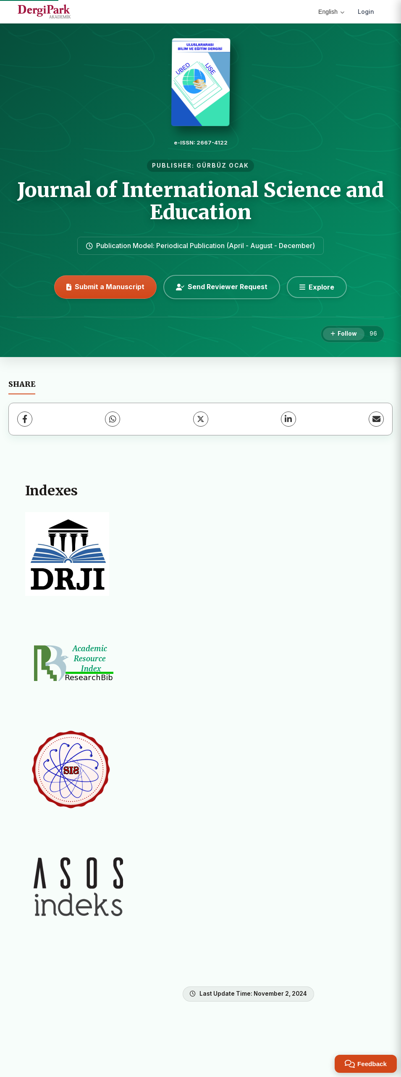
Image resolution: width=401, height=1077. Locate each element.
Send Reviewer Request (221, 286)
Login (366, 11)
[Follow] (343, 334)
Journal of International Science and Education (200, 201)
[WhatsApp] (112, 419)
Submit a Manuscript (105, 286)
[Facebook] (24, 419)
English (331, 11)
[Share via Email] (376, 419)
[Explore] (317, 287)
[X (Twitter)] (200, 419)
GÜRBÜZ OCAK (223, 165)
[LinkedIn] (288, 419)
